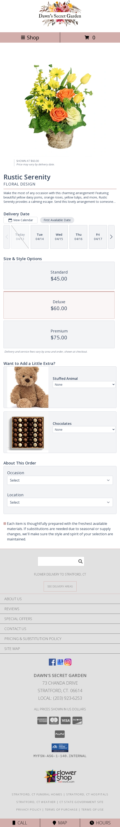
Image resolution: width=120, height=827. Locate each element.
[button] (60, 747)
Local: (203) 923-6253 (60, 698)
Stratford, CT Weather (36, 802)
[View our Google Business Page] (60, 664)
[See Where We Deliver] (60, 586)
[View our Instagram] (67, 664)
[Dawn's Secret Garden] (60, 26)
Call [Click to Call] (20, 823)
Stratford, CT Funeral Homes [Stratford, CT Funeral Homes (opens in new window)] (37, 794)
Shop (30, 37)
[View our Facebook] (52, 664)
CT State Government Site (81, 802)
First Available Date (57, 220)
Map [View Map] (60, 823)
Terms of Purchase (61, 809)
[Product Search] (61, 561)
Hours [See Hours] (100, 823)
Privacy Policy (28, 809)
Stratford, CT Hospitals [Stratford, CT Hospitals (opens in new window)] (87, 794)
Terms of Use (92, 809)
